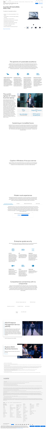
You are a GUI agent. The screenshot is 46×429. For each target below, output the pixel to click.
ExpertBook (11, 402)
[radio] (33, 24)
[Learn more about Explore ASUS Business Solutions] (13, 354)
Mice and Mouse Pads (18, 411)
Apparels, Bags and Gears (18, 414)
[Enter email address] (7, 424)
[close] (32, 212)
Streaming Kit (17, 413)
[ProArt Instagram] (30, 424)
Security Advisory (31, 412)
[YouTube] (18, 424)
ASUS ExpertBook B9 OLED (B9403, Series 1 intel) (10, 3)
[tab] (8, 204)
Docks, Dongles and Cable (18, 417)
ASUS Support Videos (32, 413)
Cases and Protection (18, 415)
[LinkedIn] (24, 424)
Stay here (19, 215)
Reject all (37, 426)
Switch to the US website (25, 215)
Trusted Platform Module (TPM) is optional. (8, 371)
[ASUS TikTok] (28, 424)
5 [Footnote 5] (14, 162)
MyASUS (31, 414)
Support (12, 4)
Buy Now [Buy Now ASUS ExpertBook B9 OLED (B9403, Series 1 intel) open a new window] (37, 3)
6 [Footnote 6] (23, 270)
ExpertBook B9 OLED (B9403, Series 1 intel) (17, 402)
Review (9, 4)
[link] (4, 402)
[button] (36, 0)
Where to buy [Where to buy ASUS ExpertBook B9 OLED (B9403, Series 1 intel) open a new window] (40, 3)
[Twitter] (22, 424)
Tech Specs (7, 4)
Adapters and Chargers (18, 416)
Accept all (43, 426)
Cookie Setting (32, 426)
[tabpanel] (23, 221)
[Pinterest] (26, 424)
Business (39, 0)
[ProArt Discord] (32, 424)
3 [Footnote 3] (14, 98)
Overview (4, 4)
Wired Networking (18, 408)
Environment (41, 0)
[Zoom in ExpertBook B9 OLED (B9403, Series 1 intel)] (33, 15)
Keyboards (17, 410)
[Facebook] (20, 424)
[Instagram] (16, 424)
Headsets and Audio (18, 412)
